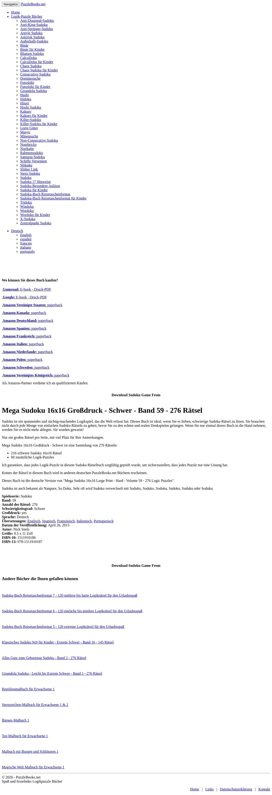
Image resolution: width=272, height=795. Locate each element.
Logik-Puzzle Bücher (26, 16)
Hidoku (25, 99)
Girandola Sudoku (33, 91)
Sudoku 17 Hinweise (35, 182)
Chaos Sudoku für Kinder (39, 70)
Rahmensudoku (31, 153)
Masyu (25, 132)
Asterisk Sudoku (32, 37)
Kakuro (25, 111)
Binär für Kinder (32, 49)
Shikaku (26, 165)
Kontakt (264, 789)
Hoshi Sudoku (30, 107)
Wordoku (27, 211)
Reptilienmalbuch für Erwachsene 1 (28, 689)
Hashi (24, 95)
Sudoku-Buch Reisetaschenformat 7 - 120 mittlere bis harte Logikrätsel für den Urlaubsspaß (69, 595)
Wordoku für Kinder (35, 215)
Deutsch (17, 231)
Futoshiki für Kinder (35, 87)
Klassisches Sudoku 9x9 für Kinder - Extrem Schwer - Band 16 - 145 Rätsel (58, 642)
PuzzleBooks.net (33, 4)
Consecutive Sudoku (35, 74)
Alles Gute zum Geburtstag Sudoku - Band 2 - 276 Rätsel (44, 658)
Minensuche (29, 136)
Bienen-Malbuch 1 (15, 720)
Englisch (34, 521)
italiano (25, 247)
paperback (32, 305)
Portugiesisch (103, 521)
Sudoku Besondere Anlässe (40, 186)
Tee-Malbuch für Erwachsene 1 (25, 736)
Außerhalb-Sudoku (34, 41)
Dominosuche (30, 78)
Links (209, 789)
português (27, 251)
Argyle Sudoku (31, 33)
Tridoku (26, 202)
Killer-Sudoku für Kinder (38, 124)
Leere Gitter (29, 128)
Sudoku (25, 178)
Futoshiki (27, 82)
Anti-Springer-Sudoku (36, 29)
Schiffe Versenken (33, 161)
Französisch (66, 521)
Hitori (24, 103)
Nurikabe (27, 149)
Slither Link (29, 169)
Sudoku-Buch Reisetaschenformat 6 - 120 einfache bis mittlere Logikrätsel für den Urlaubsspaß (72, 611)
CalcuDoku (28, 58)
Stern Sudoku (30, 173)
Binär (24, 45)
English (25, 235)
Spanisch (49, 521)
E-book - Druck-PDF (26, 289)
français (26, 243)
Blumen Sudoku (32, 54)
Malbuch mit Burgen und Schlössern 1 (30, 751)
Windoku (27, 206)
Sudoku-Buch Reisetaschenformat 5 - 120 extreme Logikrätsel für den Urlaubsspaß (63, 627)
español (25, 239)
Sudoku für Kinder (34, 190)
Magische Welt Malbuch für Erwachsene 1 (33, 767)
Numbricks (28, 144)
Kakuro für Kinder (33, 116)
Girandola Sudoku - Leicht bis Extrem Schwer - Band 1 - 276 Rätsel (52, 673)
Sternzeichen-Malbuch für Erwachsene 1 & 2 (35, 705)
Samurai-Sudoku (32, 157)
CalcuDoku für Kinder (36, 62)
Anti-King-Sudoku (34, 25)
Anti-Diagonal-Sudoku (37, 20)
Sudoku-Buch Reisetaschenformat (45, 194)
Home (15, 12)
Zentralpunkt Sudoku (35, 223)
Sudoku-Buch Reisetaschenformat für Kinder (53, 198)
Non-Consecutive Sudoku (39, 140)
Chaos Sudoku (31, 66)
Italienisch (84, 521)
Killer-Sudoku (30, 120)
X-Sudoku (27, 219)
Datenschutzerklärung (236, 789)
